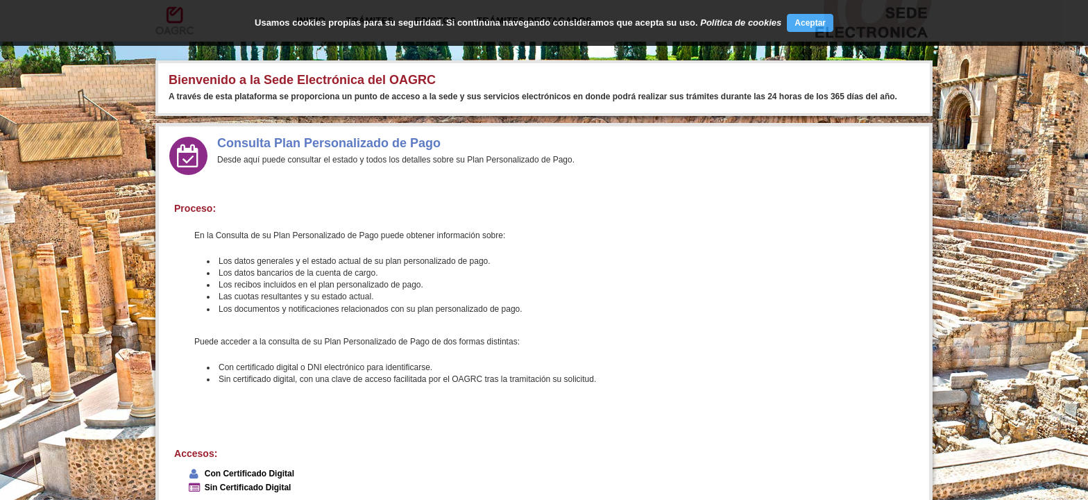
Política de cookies (740, 22)
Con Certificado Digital (249, 473)
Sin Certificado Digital (248, 487)
